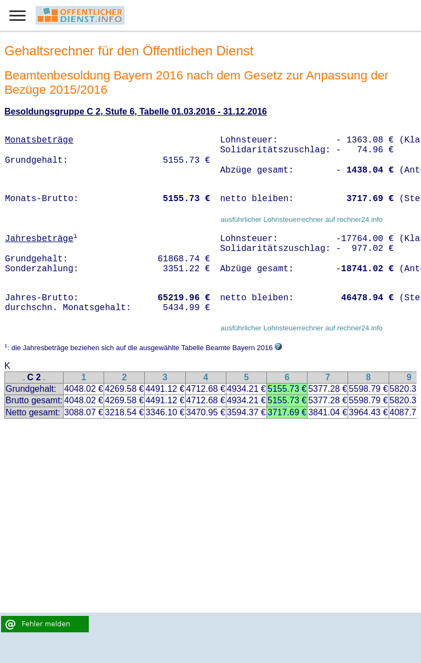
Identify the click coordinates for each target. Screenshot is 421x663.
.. (23, 378)
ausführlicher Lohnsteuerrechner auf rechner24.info (301, 219)
